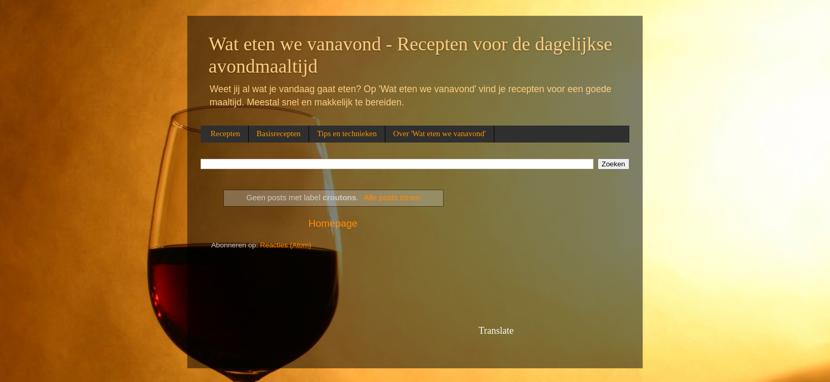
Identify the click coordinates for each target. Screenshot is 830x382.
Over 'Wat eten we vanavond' (439, 133)
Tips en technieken (347, 133)
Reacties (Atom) (285, 245)
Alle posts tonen (392, 197)
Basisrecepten (279, 133)
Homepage (333, 223)
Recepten (225, 133)
